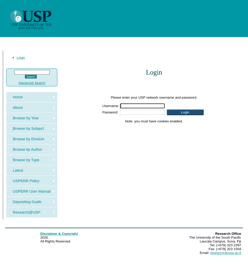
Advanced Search (32, 83)
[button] (185, 112)
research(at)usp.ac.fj (225, 253)
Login (21, 58)
